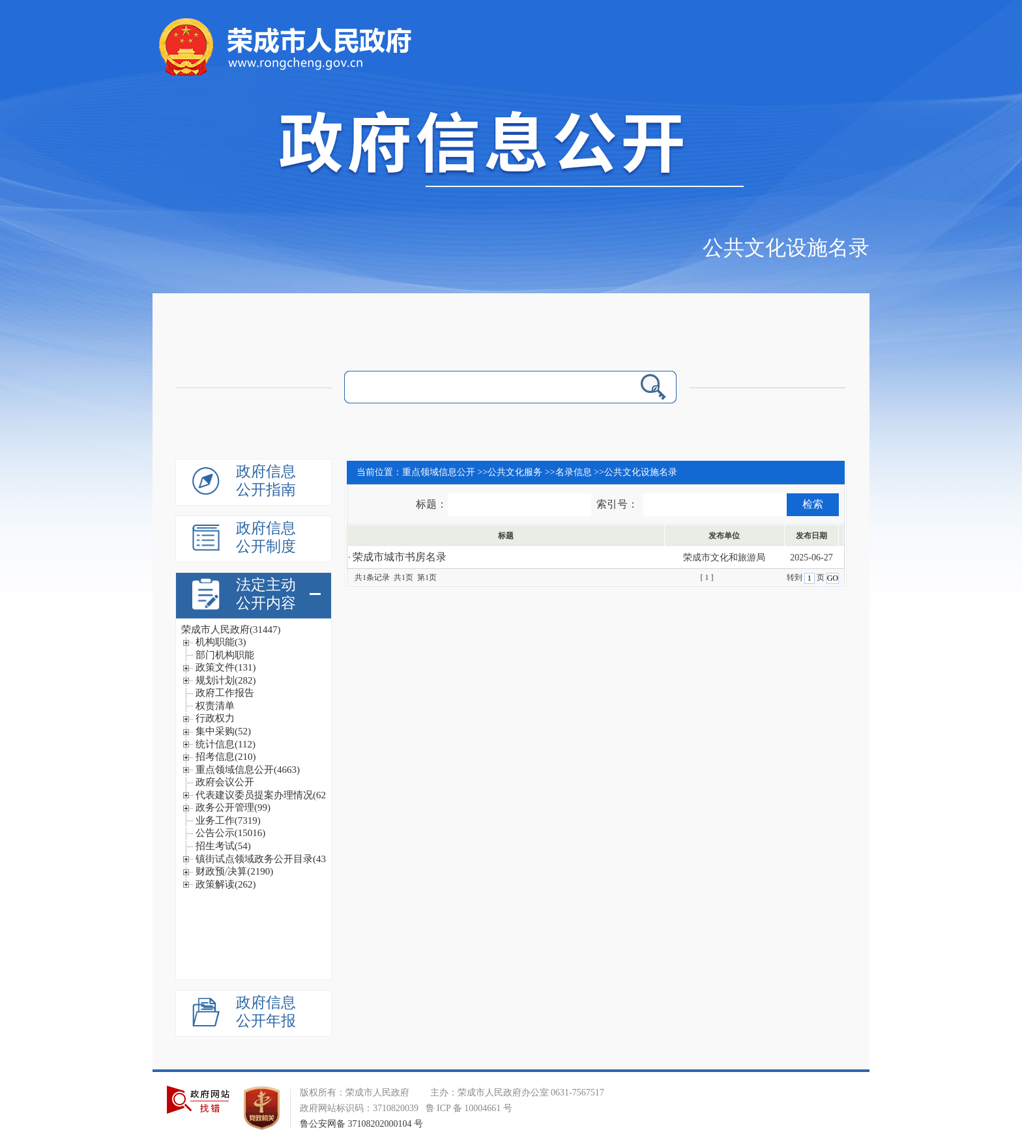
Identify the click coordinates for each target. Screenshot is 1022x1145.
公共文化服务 (515, 472)
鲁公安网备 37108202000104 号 (361, 1124)
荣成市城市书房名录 (399, 556)
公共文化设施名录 (786, 247)
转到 (795, 577)
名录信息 (573, 472)
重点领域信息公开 (438, 472)
